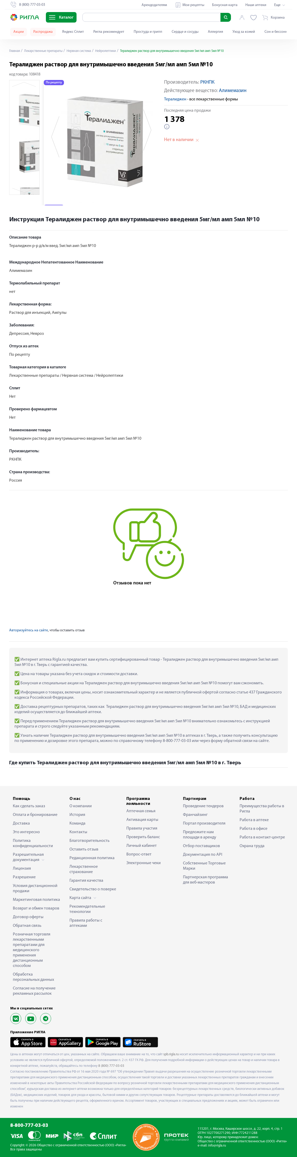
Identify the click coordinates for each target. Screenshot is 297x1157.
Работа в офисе (253, 829)
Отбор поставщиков (201, 846)
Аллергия (215, 32)
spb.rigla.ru (171, 1054)
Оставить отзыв (83, 849)
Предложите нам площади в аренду (199, 835)
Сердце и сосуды (185, 32)
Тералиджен (175, 99)
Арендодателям (154, 5)
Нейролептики (117, 51)
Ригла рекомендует (108, 32)
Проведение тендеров (203, 806)
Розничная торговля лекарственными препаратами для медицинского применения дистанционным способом (31, 950)
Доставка (21, 823)
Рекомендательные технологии (87, 909)
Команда (77, 823)
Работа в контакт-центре (262, 837)
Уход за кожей (244, 32)
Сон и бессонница (279, 32)
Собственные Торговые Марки (204, 866)
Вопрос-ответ (139, 854)
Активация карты (142, 820)
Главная (15, 51)
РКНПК (207, 82)
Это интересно (26, 832)
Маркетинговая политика (36, 900)
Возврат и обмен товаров (36, 908)
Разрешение (24, 877)
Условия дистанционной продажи (35, 888)
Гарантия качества (86, 881)
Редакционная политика (92, 858)
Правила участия (141, 828)
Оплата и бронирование (35, 815)
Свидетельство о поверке (92, 889)
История (77, 815)
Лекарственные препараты (47, 51)
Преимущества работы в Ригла (262, 809)
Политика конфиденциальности (33, 843)
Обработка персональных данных (33, 977)
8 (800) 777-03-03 (111, 1066)
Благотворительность (89, 841)
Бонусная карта (224, 5)
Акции (18, 32)
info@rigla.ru (217, 1145)
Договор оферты (28, 917)
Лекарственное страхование (83, 869)
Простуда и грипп (148, 32)
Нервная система (87, 51)
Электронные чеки (143, 863)
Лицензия (22, 869)
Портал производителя (204, 823)
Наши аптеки (255, 5)
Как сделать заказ (29, 806)
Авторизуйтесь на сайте (28, 630)
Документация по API (202, 855)
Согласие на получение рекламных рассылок (34, 991)
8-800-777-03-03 (29, 1125)
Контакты (78, 832)
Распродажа (43, 32)
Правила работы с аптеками (85, 923)
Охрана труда (252, 846)
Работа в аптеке (254, 820)
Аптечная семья (140, 811)
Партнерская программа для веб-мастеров (205, 880)
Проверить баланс (143, 837)
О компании (80, 806)
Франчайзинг (195, 815)
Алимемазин (232, 90)
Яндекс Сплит (73, 32)
